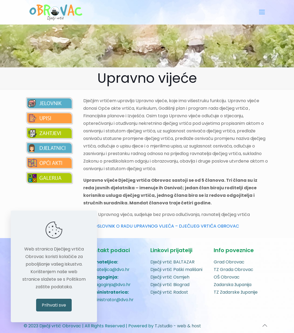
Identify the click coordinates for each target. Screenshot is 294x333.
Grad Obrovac (229, 262)
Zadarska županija (232, 284)
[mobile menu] (262, 12)
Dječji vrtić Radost (169, 292)
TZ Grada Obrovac (233, 269)
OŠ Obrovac (227, 277)
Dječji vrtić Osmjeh (169, 277)
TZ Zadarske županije (236, 292)
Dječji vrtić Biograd (169, 284)
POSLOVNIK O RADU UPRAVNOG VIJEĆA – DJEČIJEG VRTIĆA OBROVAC (165, 226)
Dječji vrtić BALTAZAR (172, 262)
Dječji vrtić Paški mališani (176, 269)
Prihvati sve (54, 305)
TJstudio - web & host (178, 326)
